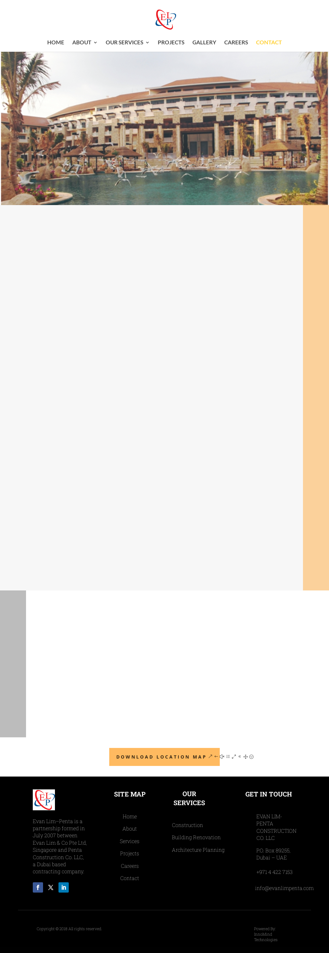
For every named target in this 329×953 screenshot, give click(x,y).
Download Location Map (161, 757)
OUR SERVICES (124, 43)
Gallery (204, 43)
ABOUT (81, 43)
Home (55, 43)
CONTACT (269, 43)
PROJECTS (171, 43)
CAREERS (236, 43)
